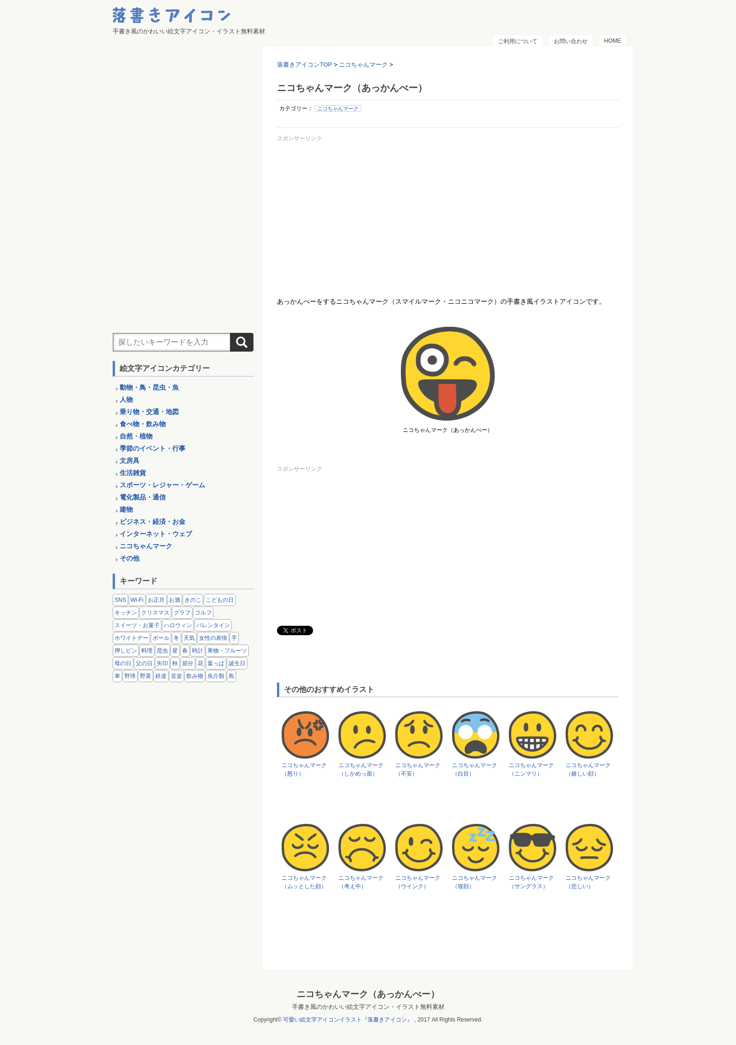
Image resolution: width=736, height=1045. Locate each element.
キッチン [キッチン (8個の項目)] (126, 612)
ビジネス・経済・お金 (152, 521)
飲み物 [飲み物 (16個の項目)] (194, 676)
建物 (126, 509)
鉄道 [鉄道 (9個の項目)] (161, 676)
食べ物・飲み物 (143, 424)
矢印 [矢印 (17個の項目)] (162, 663)
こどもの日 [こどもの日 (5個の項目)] (220, 600)
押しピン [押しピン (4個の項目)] (126, 650)
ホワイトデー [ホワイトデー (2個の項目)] (131, 638)
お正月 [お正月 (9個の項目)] (156, 600)
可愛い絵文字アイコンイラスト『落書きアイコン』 (348, 1019)
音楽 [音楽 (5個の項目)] (176, 676)
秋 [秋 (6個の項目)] (175, 663)
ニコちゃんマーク (338, 108)
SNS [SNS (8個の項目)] (120, 600)
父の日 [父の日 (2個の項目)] (144, 663)
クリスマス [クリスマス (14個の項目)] (155, 612)
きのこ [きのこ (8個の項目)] (192, 600)
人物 (126, 399)
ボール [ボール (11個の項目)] (161, 638)
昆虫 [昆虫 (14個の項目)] (162, 650)
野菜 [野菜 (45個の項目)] (145, 676)
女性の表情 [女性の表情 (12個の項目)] (213, 638)
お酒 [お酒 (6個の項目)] (174, 600)
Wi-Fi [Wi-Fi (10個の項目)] (137, 600)
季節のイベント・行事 (152, 448)
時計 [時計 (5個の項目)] (197, 650)
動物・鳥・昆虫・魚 (149, 387)
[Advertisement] (448, 211)
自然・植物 (136, 436)
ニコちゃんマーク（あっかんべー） (368, 994)
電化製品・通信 (143, 497)
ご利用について (517, 41)
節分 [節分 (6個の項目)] (187, 663)
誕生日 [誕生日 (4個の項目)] (237, 663)
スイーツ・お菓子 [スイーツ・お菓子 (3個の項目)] (137, 625)
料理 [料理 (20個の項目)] (147, 650)
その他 (129, 558)
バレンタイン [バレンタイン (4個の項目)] (213, 625)
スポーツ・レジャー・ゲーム (162, 485)
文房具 (129, 460)
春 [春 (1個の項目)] (185, 650)
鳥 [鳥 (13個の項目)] (231, 676)
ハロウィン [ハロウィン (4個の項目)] (178, 625)
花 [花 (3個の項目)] (200, 663)
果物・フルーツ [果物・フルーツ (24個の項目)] (227, 650)
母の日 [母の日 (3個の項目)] (123, 663)
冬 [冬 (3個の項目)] (176, 638)
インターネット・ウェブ (156, 534)
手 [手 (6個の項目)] (234, 638)
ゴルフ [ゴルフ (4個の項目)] (203, 612)
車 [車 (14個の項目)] (117, 676)
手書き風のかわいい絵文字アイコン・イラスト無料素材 (368, 1006)
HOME (612, 41)
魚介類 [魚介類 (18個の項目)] (215, 676)
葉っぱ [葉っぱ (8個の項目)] (215, 663)
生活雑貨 (133, 472)
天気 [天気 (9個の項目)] (189, 638)
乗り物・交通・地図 (149, 411)
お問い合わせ (571, 41)
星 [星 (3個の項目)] (175, 650)
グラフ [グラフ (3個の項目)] (182, 612)
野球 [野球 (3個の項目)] (130, 676)
